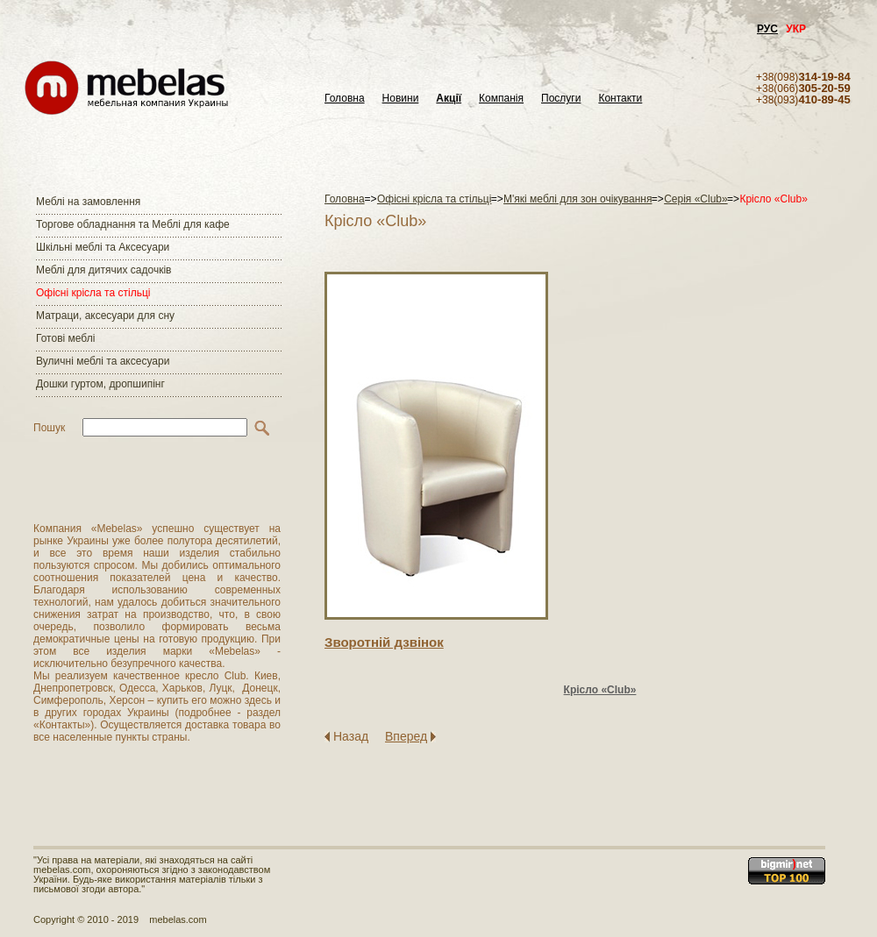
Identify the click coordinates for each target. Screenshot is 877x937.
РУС (767, 29)
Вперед (406, 736)
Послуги (561, 98)
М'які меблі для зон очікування (577, 199)
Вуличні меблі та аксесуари (102, 361)
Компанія (501, 98)
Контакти (620, 98)
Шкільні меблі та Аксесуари (102, 247)
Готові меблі (65, 338)
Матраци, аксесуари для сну (105, 315)
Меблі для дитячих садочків (103, 270)
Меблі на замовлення (88, 201)
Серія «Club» (696, 199)
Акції (448, 98)
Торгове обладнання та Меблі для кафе (133, 224)
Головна (344, 98)
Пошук (49, 428)
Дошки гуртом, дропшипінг (100, 384)
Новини (400, 98)
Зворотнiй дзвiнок (384, 642)
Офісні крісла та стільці (93, 293)
